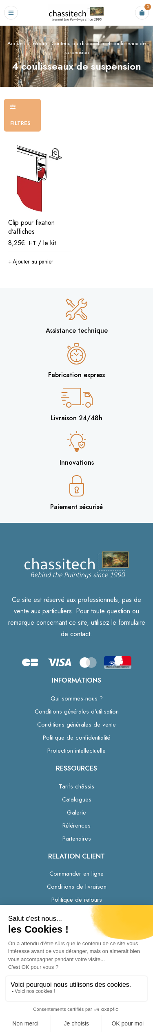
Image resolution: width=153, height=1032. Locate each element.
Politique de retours (76, 899)
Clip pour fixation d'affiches (31, 227)
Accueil (16, 43)
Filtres (20, 123)
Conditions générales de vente (76, 724)
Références (76, 825)
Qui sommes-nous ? (77, 698)
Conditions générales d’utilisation (77, 711)
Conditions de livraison (76, 886)
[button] (30, 261)
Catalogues (76, 799)
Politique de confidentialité (76, 737)
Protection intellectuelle (76, 750)
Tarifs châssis (76, 786)
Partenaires (76, 838)
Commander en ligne (76, 873)
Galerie (76, 812)
